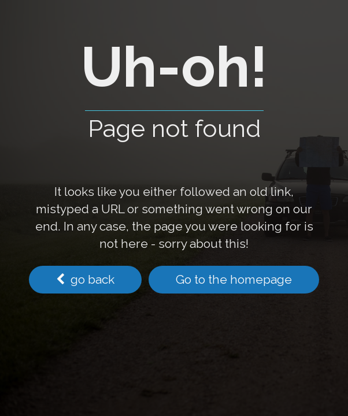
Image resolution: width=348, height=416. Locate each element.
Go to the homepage (234, 279)
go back (85, 279)
